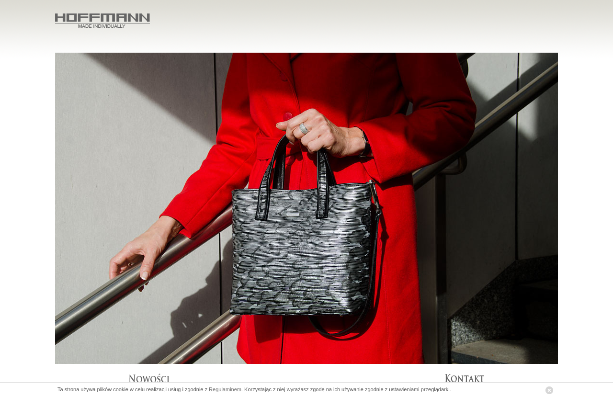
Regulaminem (225, 389)
